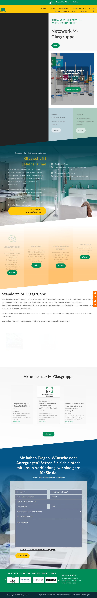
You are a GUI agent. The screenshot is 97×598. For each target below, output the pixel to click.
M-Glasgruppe (61, 11)
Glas (53, 8)
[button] (95, 11)
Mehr (55, 45)
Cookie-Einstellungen (83, 595)
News (74, 11)
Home (43, 8)
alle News (48, 434)
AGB (74, 595)
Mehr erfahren (72, 89)
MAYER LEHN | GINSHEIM (69, 578)
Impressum (42, 595)
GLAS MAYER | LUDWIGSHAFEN (71, 581)
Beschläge (63, 8)
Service (92, 8)
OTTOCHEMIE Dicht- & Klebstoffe (73, 72)
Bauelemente (78, 8)
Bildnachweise (51, 595)
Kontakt (84, 11)
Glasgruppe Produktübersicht (34, 211)
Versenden (22, 555)
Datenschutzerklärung (64, 595)
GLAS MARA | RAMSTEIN (69, 583)
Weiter (12, 273)
